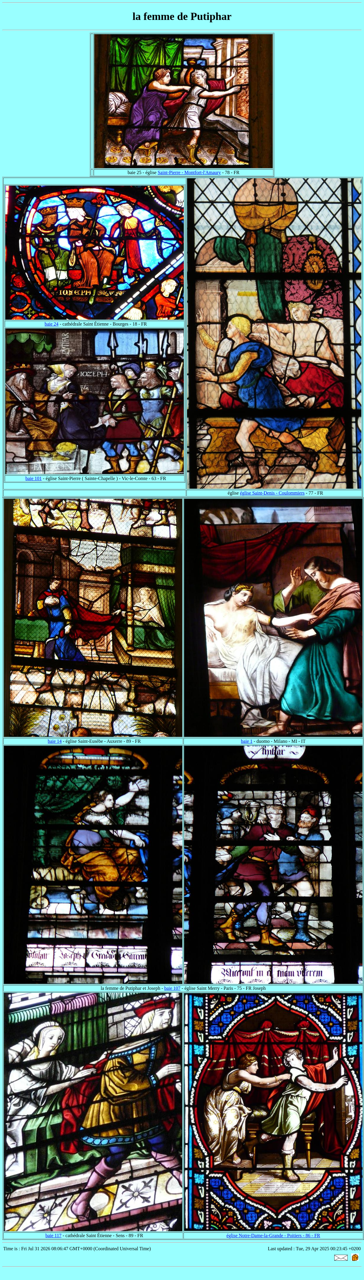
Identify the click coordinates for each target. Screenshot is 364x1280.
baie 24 (52, 323)
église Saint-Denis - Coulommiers (272, 493)
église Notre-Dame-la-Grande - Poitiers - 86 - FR (273, 1235)
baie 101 (34, 478)
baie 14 (55, 741)
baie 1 (246, 741)
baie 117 (54, 1235)
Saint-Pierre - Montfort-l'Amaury (189, 172)
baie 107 (172, 988)
